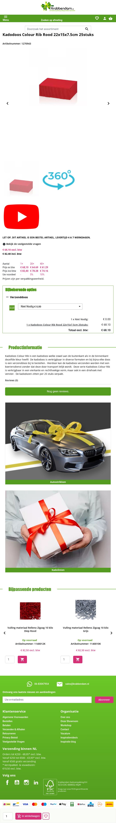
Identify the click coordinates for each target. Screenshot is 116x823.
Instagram (26, 779)
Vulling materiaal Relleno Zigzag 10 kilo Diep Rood (30, 629)
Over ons (65, 717)
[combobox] (58, 29)
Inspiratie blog (68, 741)
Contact (65, 729)
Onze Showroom (69, 721)
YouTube (16, 779)
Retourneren (9, 733)
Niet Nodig (31, 306)
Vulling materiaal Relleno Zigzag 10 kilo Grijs (85, 629)
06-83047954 (41, 684)
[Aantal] (7, 816)
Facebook (7, 779)
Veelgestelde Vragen (14, 741)
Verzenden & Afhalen (14, 729)
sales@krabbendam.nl (77, 684)
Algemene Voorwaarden (15, 717)
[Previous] (4, 633)
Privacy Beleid (10, 737)
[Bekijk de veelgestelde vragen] (23, 244)
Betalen (7, 725)
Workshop (66, 725)
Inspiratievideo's (69, 737)
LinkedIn (36, 779)
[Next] (111, 633)
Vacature (65, 733)
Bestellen (7, 721)
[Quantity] (9, 659)
